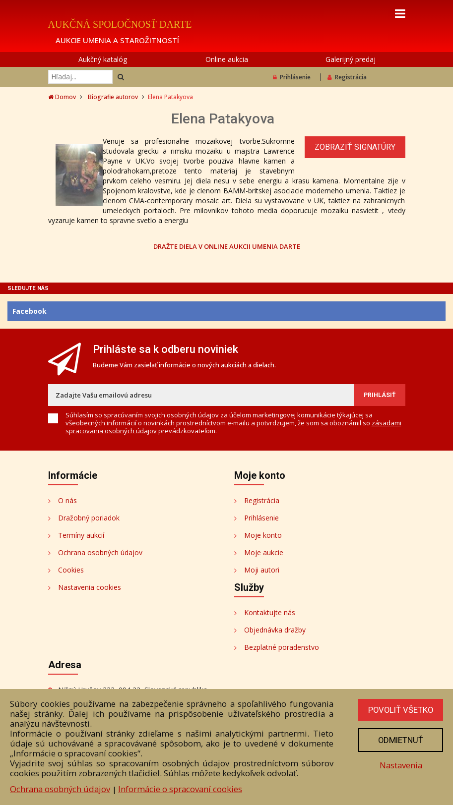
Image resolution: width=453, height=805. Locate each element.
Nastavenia (400, 765)
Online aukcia (226, 59)
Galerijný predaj (350, 59)
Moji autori (261, 570)
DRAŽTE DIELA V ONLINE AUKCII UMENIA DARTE (226, 246)
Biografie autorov (113, 97)
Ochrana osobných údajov (100, 552)
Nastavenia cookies (89, 587)
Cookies (71, 570)
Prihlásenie (292, 77)
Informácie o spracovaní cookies (180, 789)
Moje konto (263, 535)
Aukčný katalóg (102, 59)
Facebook (29, 311)
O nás (67, 500)
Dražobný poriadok (89, 517)
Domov (62, 97)
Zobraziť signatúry (355, 147)
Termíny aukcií (81, 535)
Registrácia (347, 77)
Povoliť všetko (400, 710)
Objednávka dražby (275, 629)
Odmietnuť (400, 740)
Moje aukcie (263, 552)
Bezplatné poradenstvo (281, 647)
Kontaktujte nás (269, 612)
